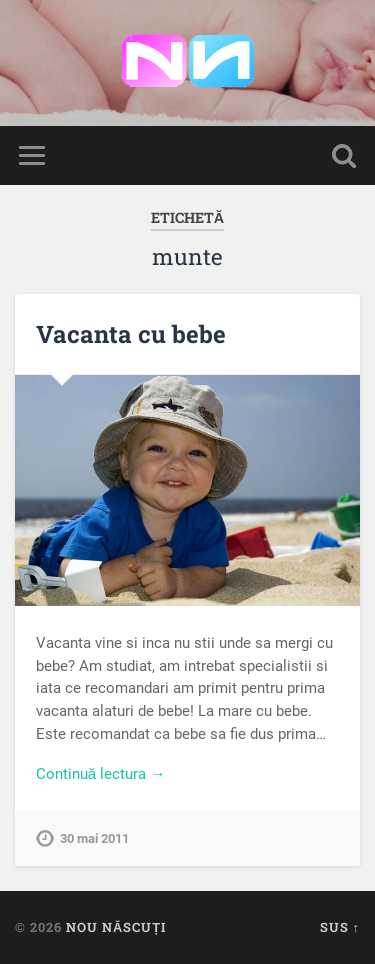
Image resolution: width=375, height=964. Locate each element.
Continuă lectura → (101, 774)
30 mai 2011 (94, 838)
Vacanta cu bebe (131, 334)
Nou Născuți (116, 927)
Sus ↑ (340, 927)
